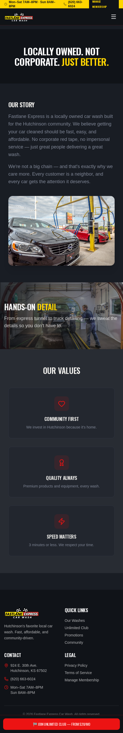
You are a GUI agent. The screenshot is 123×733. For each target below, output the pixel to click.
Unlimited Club (77, 628)
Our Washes (75, 620)
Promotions (74, 635)
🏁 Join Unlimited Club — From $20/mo (61, 724)
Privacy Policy (76, 665)
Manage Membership (82, 680)
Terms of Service (78, 673)
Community (74, 642)
